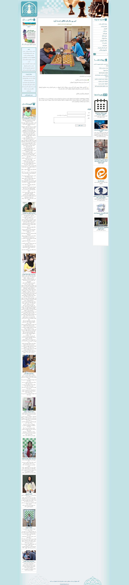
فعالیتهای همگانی (103, 50)
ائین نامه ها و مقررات (102, 47)
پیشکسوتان (104, 38)
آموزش (105, 28)
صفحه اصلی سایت (103, 24)
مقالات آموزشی (103, 40)
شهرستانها (104, 35)
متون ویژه (105, 45)
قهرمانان (105, 33)
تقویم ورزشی (104, 26)
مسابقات (105, 31)
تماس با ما (104, 43)
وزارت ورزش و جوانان (103, 68)
